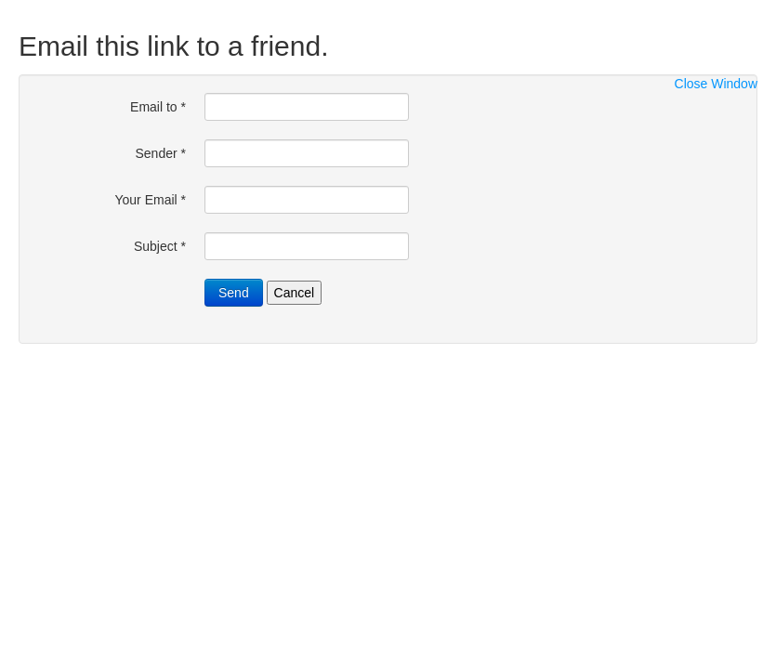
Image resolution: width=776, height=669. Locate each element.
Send (233, 292)
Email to (158, 106)
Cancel (294, 292)
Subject (160, 246)
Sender (161, 153)
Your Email (150, 199)
